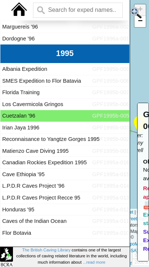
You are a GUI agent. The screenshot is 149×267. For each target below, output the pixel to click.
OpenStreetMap (130, 218)
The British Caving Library (46, 250)
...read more (94, 262)
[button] (140, 21)
